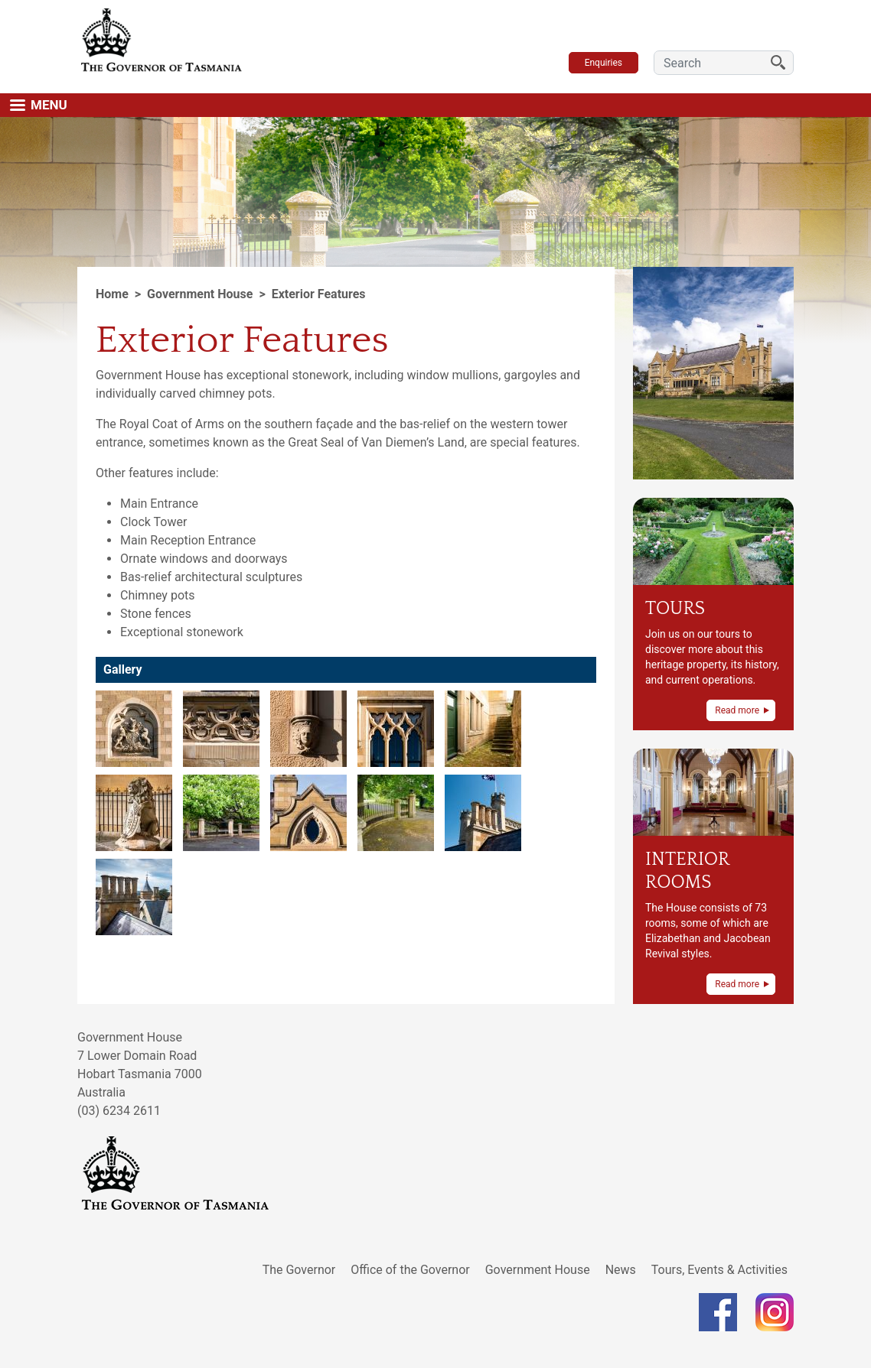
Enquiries (603, 62)
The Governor (299, 1269)
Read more (737, 710)
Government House (537, 1269)
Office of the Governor (410, 1269)
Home (112, 294)
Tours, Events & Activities (719, 1269)
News (620, 1269)
